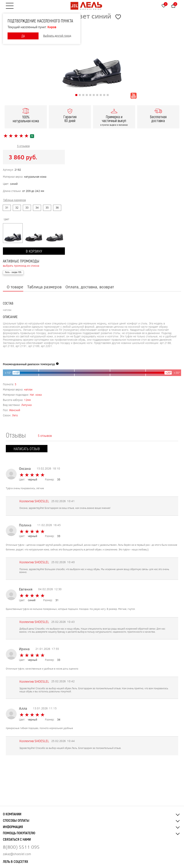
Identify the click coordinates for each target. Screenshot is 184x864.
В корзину (34, 251)
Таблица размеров (44, 286)
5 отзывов (23, 146)
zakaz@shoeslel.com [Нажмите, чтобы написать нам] (17, 854)
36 (57, 207)
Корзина (175, 4)
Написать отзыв (27, 448)
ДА (23, 36)
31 (7, 207)
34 (37, 207)
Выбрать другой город (57, 35)
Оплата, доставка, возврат (89, 286)
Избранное (166, 4)
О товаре (15, 286)
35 (47, 207)
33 (26, 207)
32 (16, 207)
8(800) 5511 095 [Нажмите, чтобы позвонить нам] (21, 847)
